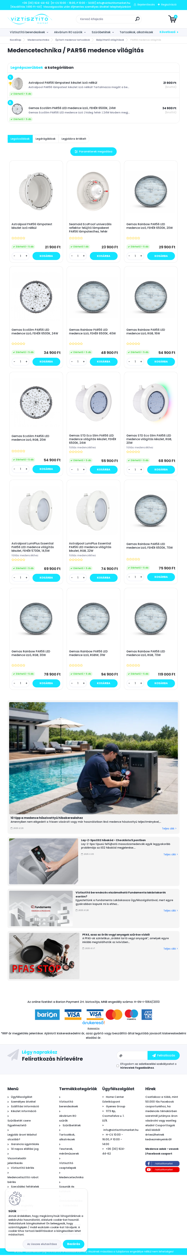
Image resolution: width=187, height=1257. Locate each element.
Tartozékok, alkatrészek (136, 32)
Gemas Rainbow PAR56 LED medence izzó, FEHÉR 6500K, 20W (150, 226)
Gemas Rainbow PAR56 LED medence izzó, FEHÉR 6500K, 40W (92, 332)
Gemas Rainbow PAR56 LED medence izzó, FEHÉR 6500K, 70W (150, 547)
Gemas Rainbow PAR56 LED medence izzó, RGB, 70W (146, 655)
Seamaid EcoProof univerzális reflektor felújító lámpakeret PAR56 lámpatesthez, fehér (90, 228)
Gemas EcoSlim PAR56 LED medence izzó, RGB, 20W (31, 439)
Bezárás (73, 1244)
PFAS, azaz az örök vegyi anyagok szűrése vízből (116, 936)
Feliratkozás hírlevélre (52, 1060)
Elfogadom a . (148, 1068)
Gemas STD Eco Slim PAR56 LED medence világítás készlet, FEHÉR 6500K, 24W (92, 440)
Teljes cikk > (169, 830)
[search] (137, 20)
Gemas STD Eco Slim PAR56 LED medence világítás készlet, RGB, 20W (149, 440)
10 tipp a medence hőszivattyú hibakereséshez (47, 820)
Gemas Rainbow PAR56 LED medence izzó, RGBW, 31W (88, 655)
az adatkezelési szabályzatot (154, 1066)
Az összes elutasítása (42, 1244)
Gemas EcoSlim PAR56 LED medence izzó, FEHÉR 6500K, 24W (35, 332)
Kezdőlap (15, 40)
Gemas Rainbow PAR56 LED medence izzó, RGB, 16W (146, 332)
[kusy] (21, 256)
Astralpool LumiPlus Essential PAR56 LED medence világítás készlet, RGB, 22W (90, 548)
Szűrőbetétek (101, 32)
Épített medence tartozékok (73, 40)
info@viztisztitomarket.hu (120, 1132)
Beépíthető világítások (110, 40)
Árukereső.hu (93, 1030)
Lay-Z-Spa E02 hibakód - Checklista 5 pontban (113, 842)
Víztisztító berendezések (27, 32)
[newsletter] (164, 1057)
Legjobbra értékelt (74, 139)
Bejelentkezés (146, 4)
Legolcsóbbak (20, 139)
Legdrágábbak (46, 139)
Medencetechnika (38, 40)
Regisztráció (169, 4)
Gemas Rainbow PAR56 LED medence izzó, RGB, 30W (31, 655)
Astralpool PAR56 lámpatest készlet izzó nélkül (32, 226)
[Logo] (29, 19)
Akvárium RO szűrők (68, 32)
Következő (167, 32)
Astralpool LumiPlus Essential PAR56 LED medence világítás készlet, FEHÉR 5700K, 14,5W (33, 548)
